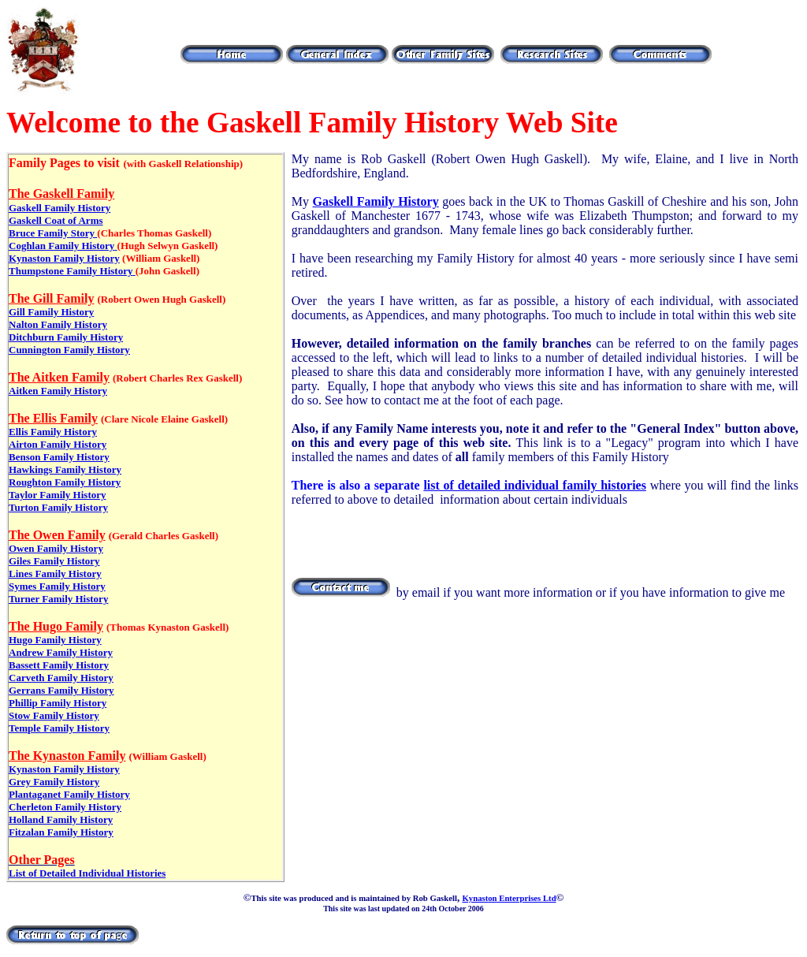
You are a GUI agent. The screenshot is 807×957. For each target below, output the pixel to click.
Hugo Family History (55, 640)
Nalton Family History (58, 324)
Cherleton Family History (65, 807)
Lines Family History (55, 573)
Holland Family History (61, 819)
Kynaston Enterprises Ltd (509, 898)
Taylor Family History (57, 495)
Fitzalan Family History (61, 832)
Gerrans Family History (61, 690)
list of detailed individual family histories (534, 485)
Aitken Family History (58, 391)
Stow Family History (54, 715)
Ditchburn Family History (66, 337)
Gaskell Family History (59, 208)
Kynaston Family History (64, 258)
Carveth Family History (61, 677)
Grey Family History (54, 782)
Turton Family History (58, 507)
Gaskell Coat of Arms (56, 220)
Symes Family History (57, 586)
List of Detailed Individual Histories (87, 873)
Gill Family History (51, 312)
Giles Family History (54, 561)
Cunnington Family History (69, 350)
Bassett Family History (59, 665)
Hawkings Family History (65, 469)
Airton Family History (57, 444)
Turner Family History (58, 599)
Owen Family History (56, 548)
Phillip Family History (57, 703)
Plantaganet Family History (69, 794)
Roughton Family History (65, 482)
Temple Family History (59, 728)
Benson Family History (59, 457)
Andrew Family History (61, 652)
